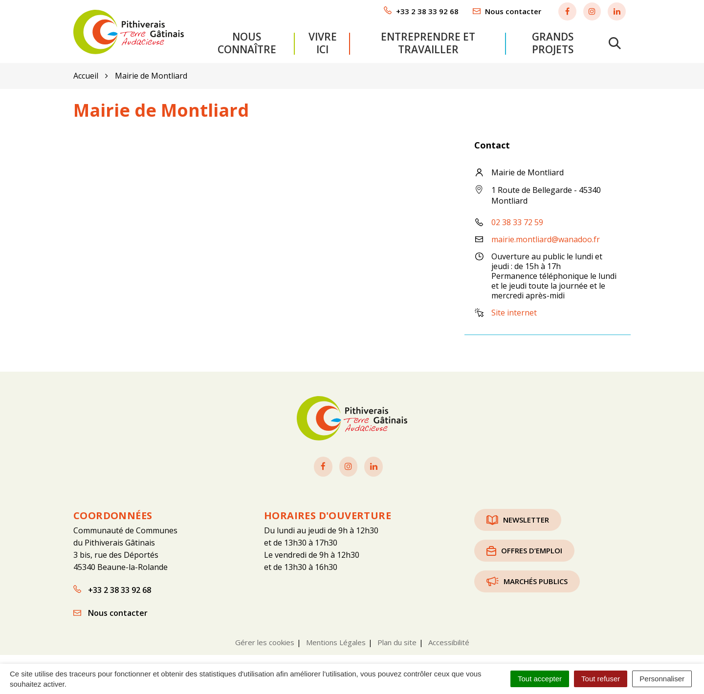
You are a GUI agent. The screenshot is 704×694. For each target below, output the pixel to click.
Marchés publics (527, 580)
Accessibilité (448, 641)
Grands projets (552, 42)
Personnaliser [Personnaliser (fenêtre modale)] (661, 678)
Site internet (514, 312)
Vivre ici (322, 42)
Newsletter (517, 519)
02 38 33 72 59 (517, 221)
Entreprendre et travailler (428, 42)
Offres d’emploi (524, 549)
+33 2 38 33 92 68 (112, 589)
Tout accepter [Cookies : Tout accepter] (540, 678)
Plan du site (397, 641)
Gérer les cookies (264, 641)
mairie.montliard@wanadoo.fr (545, 238)
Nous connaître (247, 42)
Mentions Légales (336, 641)
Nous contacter (110, 612)
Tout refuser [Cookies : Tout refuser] (600, 678)
